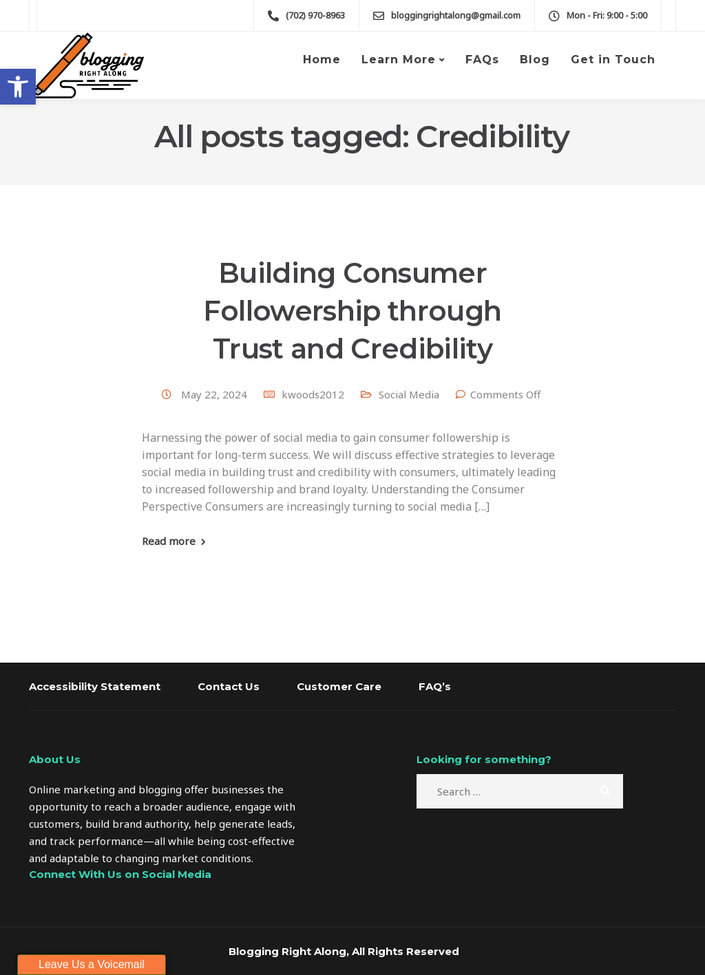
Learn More (398, 59)
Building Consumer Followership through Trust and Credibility (352, 310)
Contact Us (229, 686)
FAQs (482, 59)
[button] (18, 87)
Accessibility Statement (94, 686)
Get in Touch (613, 59)
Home (322, 59)
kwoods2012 (313, 394)
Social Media (409, 394)
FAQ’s (435, 686)
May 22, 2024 (215, 394)
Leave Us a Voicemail (92, 964)
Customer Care (339, 686)
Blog (535, 59)
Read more (169, 541)
